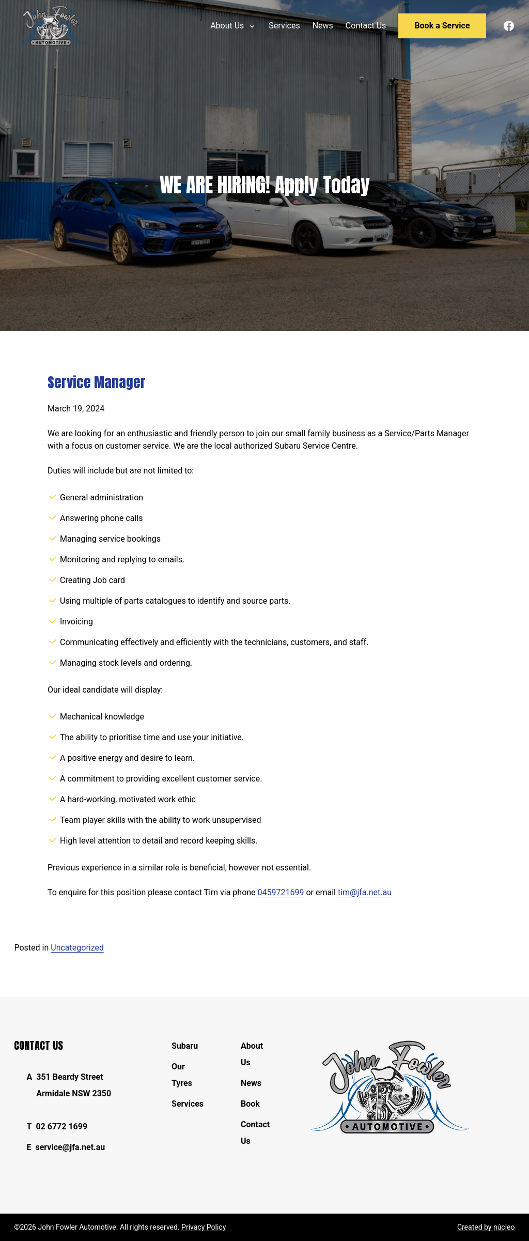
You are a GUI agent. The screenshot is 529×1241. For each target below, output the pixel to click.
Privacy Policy (203, 1227)
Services (188, 1104)
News (251, 1083)
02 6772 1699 (61, 1126)
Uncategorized (77, 948)
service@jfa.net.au (70, 1147)
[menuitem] (284, 26)
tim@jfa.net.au (365, 892)
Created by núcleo (486, 1227)
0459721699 (281, 892)
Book (250, 1104)
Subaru (185, 1046)
